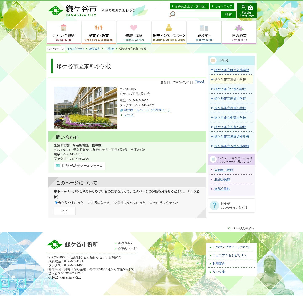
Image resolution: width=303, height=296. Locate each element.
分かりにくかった (165, 202)
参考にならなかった (131, 202)
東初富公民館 (223, 170)
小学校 (110, 48)
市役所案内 (126, 243)
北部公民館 (222, 179)
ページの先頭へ (244, 228)
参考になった (100, 202)
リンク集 (219, 271)
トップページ (75, 48)
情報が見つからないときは (234, 205)
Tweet (199, 81)
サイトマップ (224, 6)
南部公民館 (222, 189)
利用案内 (219, 263)
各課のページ (127, 248)
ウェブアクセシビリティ (230, 255)
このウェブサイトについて (231, 247)
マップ (128, 115)
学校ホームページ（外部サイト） (147, 110)
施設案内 (94, 48)
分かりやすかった (71, 202)
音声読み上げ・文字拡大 (191, 6)
